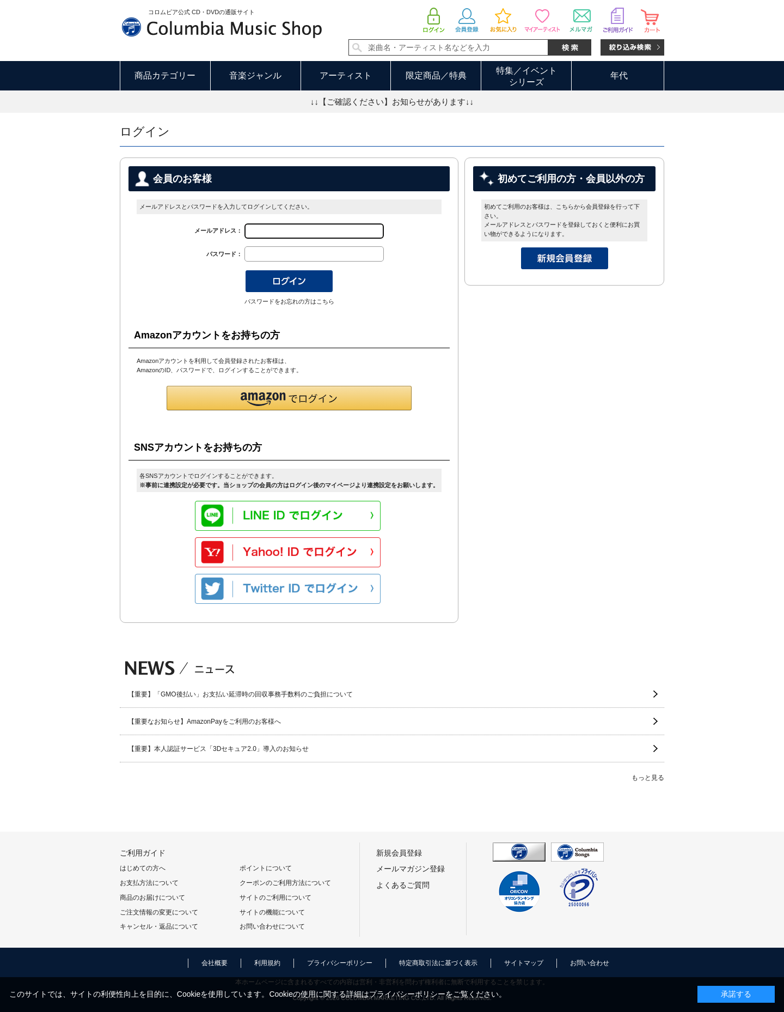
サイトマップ (523, 963)
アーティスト (346, 75)
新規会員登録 (399, 853)
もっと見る (648, 777)
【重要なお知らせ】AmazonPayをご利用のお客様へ (204, 721)
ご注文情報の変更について (159, 912)
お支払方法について (149, 883)
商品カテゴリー (164, 75)
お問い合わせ (589, 963)
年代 (619, 75)
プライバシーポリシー (339, 963)
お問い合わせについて (272, 926)
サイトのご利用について (275, 897)
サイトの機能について (272, 912)
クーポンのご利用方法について (285, 883)
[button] (289, 398)
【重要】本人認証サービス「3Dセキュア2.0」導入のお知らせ (218, 749)
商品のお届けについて (152, 897)
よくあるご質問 (403, 885)
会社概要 (214, 963)
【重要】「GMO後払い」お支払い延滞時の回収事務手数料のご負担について (240, 694)
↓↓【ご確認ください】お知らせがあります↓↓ (392, 101)
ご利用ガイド (143, 853)
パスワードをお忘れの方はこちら (289, 301)
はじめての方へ (143, 868)
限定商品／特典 (436, 75)
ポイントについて (266, 868)
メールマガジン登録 (410, 868)
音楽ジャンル (255, 75)
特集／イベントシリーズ (526, 76)
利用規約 (267, 963)
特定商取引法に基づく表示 (438, 963)
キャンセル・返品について (159, 926)
